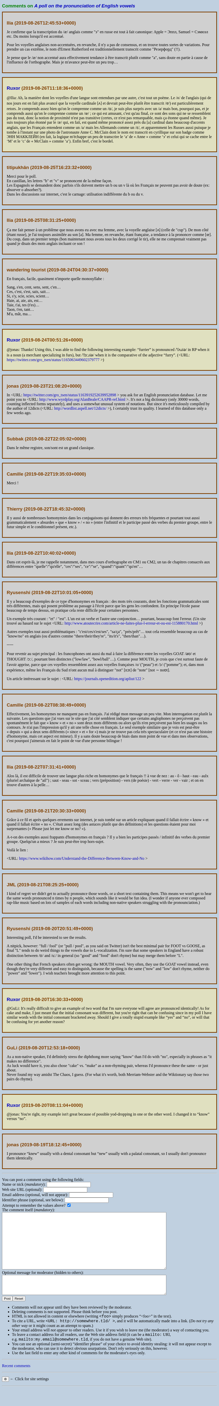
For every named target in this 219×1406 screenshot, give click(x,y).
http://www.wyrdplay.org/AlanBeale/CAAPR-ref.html (82, 399)
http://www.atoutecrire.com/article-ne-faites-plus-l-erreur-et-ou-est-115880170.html (131, 623)
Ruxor (13, 88)
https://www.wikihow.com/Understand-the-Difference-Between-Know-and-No (81, 858)
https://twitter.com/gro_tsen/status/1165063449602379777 (53, 360)
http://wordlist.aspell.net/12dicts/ (80, 408)
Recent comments (16, 1383)
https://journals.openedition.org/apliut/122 (107, 679)
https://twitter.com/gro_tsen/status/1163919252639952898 (69, 395)
